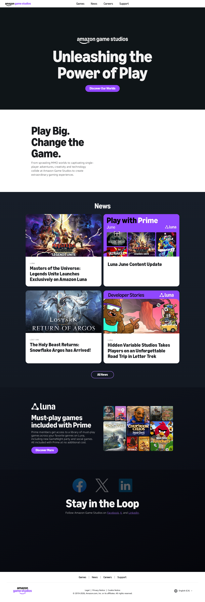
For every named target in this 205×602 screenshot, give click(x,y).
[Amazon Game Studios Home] (18, 4)
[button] (183, 591)
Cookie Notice (114, 590)
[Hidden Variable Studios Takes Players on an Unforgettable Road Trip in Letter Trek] (141, 312)
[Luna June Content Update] (141, 235)
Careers (108, 3)
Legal (87, 590)
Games (80, 3)
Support (124, 3)
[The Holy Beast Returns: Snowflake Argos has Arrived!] (64, 312)
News (94, 3)
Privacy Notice (98, 590)
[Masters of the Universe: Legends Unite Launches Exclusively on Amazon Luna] (64, 235)
